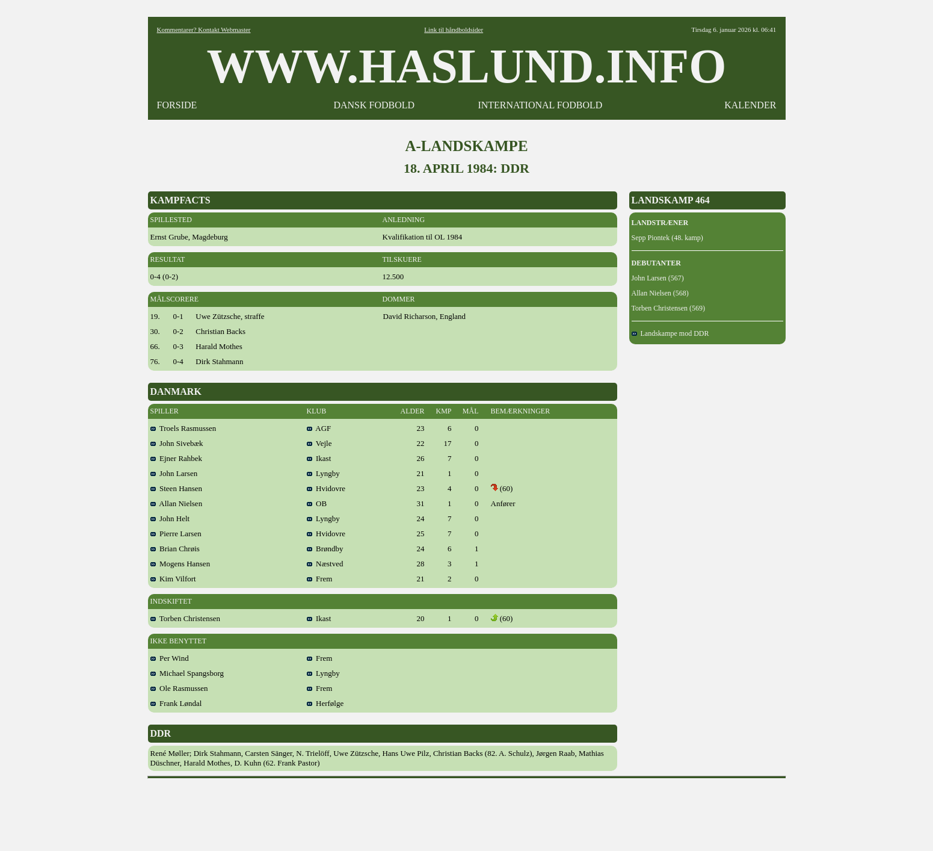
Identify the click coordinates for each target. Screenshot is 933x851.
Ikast (319, 458)
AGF (319, 428)
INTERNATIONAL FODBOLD (540, 105)
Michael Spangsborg (187, 673)
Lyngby (323, 473)
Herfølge (325, 703)
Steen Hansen (176, 488)
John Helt (170, 518)
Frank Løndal (176, 703)
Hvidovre (326, 488)
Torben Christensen (185, 618)
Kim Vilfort (173, 578)
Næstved (325, 563)
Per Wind (169, 658)
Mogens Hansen (180, 563)
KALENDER (750, 105)
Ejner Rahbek (176, 458)
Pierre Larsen (176, 533)
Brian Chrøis (175, 548)
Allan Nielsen (176, 503)
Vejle (319, 443)
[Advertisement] (467, 811)
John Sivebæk (176, 443)
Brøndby (325, 548)
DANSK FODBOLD (373, 105)
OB (317, 503)
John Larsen (174, 473)
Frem (320, 578)
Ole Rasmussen (179, 688)
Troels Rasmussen (183, 428)
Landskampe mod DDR (670, 333)
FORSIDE (177, 105)
